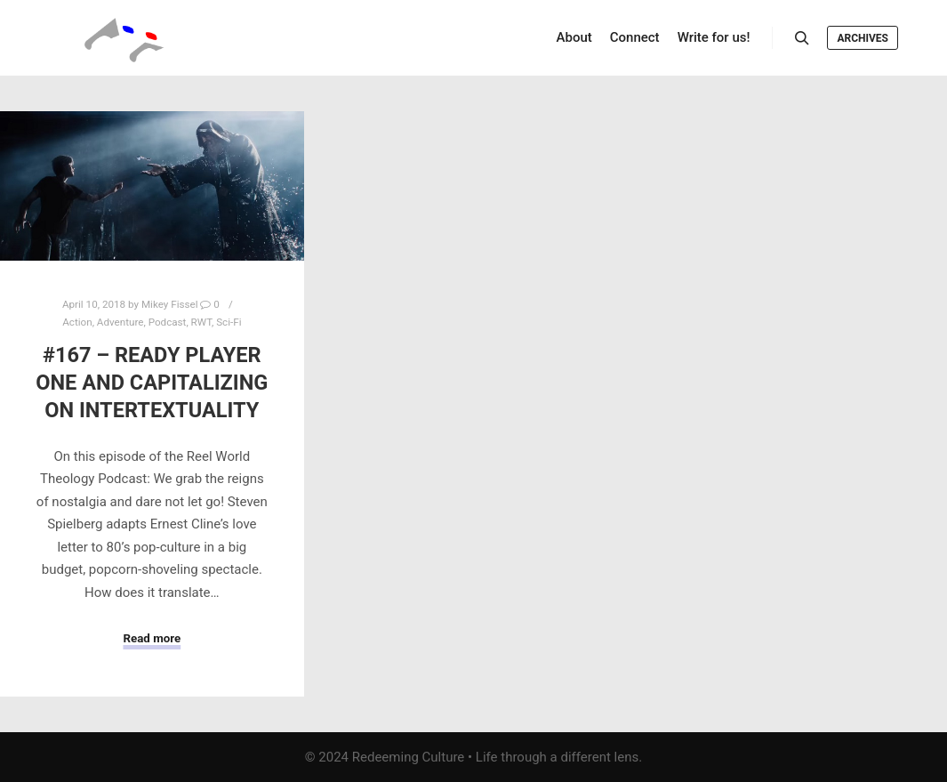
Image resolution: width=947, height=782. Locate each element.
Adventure (120, 322)
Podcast (167, 322)
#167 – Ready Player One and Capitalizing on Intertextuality (152, 382)
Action (77, 322)
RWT (201, 322)
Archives (862, 38)
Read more (152, 638)
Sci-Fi (228, 322)
